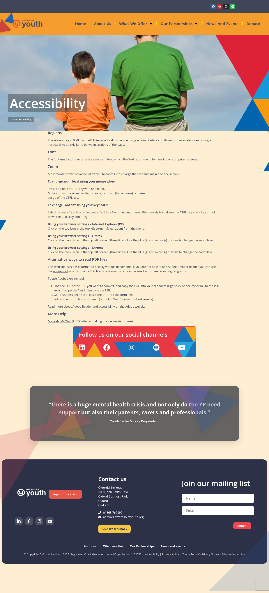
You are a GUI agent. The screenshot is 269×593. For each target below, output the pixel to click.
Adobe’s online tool (71, 279)
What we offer (136, 23)
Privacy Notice (170, 554)
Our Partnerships (179, 23)
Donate (253, 23)
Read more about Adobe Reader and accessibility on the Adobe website (97, 307)
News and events (222, 23)
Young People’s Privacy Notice (200, 554)
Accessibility (151, 554)
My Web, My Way (59, 321)
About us (102, 23)
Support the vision (65, 494)
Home (80, 23)
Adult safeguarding (233, 554)
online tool (60, 271)
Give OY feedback (114, 529)
